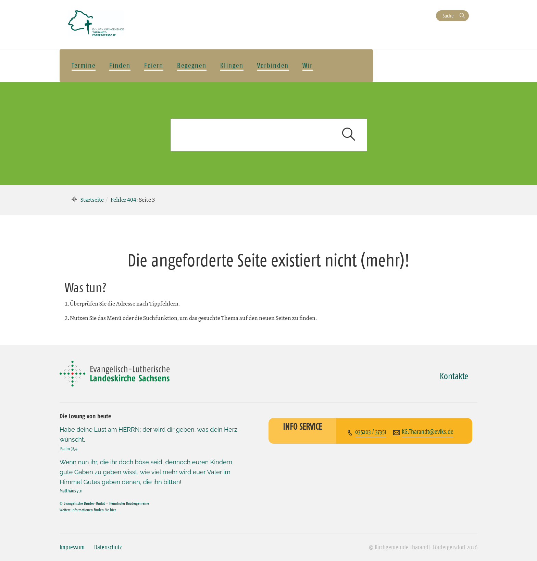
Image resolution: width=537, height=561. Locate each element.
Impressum (72, 547)
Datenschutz (108, 547)
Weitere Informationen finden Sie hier (88, 509)
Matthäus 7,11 (71, 491)
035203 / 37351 (370, 431)
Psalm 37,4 (68, 448)
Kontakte (454, 376)
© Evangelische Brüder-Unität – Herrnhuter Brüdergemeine (104, 503)
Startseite (92, 199)
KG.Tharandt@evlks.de (427, 431)
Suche (448, 15)
